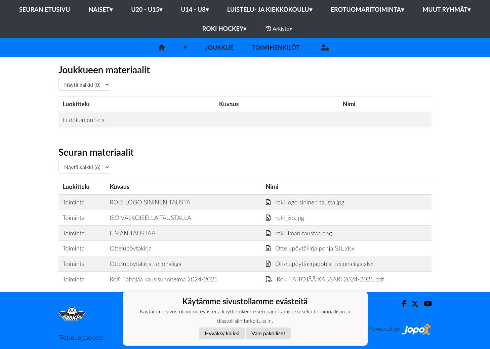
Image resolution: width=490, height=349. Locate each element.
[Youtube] (425, 303)
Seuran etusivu (44, 9)
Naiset (100, 9)
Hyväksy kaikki (222, 333)
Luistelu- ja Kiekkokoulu (269, 9)
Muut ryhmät (446, 9)
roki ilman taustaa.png (299, 233)
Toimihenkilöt (275, 47)
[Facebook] (401, 303)
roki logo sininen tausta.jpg (305, 202)
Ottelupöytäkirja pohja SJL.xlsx (310, 248)
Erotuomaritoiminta (367, 9)
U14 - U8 (195, 9)
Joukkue (219, 47)
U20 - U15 (146, 9)
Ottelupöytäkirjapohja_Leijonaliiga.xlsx (320, 263)
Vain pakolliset (268, 333)
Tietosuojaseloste (81, 337)
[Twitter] (412, 303)
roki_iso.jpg (285, 217)
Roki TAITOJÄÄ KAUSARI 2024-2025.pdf (325, 279)
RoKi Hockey (224, 28)
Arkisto (279, 29)
